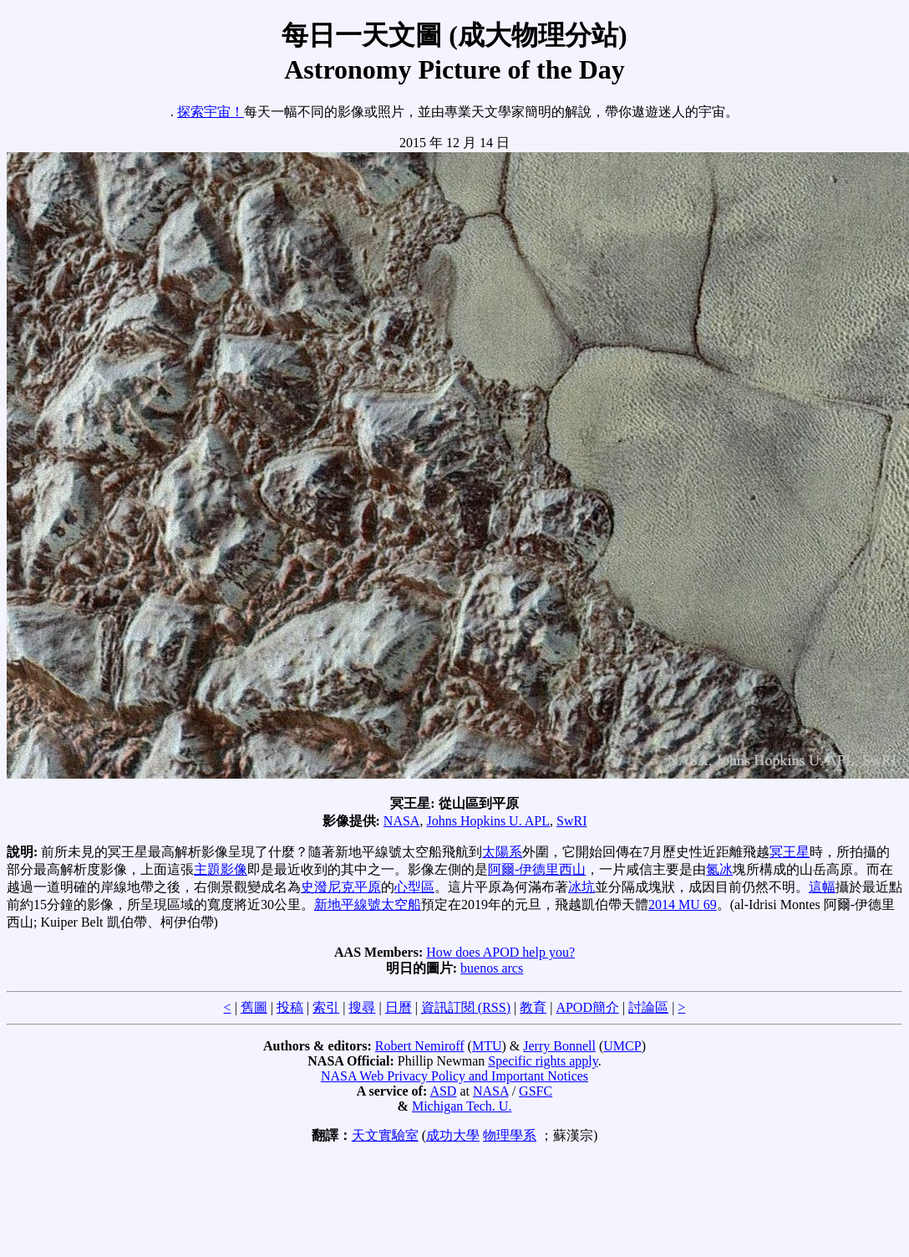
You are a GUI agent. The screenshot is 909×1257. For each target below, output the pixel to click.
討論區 (648, 1007)
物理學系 (509, 1135)
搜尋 (361, 1007)
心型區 (414, 887)
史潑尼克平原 (341, 887)
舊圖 (254, 1007)
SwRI (571, 821)
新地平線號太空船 (367, 904)
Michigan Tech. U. (461, 1106)
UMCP (622, 1046)
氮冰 (719, 869)
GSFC (535, 1091)
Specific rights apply (542, 1061)
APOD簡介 (587, 1007)
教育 (533, 1007)
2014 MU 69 (682, 904)
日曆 (398, 1007)
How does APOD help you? (500, 952)
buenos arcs (491, 968)
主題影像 (220, 869)
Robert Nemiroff (420, 1046)
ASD (442, 1091)
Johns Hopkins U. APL (488, 821)
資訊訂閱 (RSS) (465, 1007)
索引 (325, 1007)
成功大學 (453, 1135)
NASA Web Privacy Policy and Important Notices (454, 1076)
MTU (487, 1046)
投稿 (290, 1007)
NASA (401, 821)
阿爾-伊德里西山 (537, 869)
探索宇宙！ (210, 112)
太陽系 (502, 852)
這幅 (822, 887)
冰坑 (581, 887)
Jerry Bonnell (559, 1046)
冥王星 (789, 852)
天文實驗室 (385, 1135)
